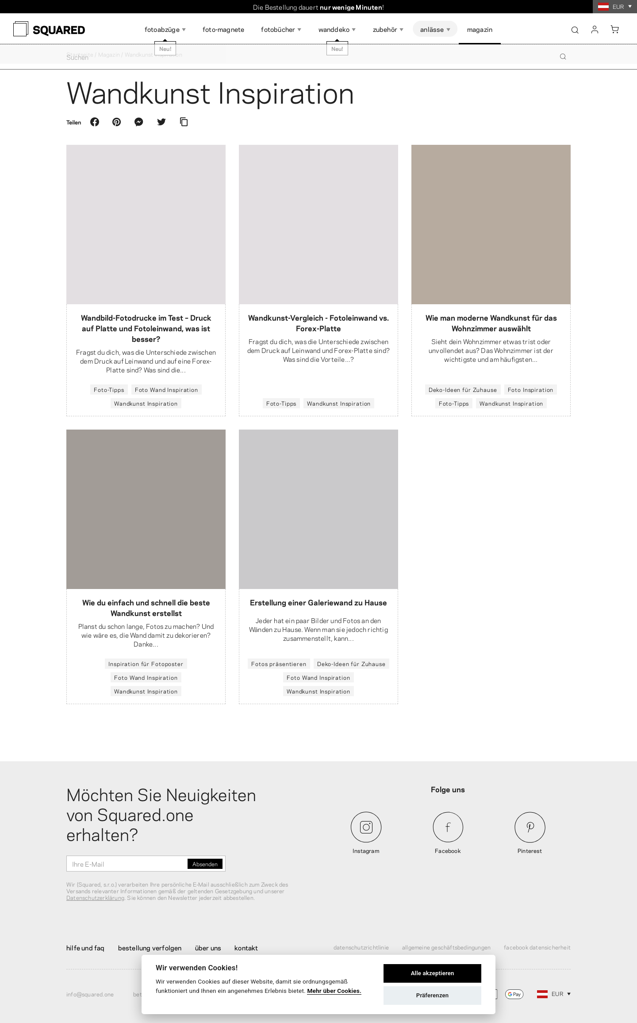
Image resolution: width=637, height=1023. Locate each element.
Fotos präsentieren (278, 663)
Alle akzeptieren (432, 973)
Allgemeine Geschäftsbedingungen (446, 947)
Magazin (109, 54)
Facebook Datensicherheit (537, 947)
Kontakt (246, 947)
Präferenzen (432, 995)
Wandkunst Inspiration (146, 403)
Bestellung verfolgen (150, 947)
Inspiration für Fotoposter (145, 663)
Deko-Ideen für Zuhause (463, 389)
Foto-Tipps (109, 389)
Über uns (208, 947)
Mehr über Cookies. (334, 990)
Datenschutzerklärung (95, 897)
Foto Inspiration (531, 389)
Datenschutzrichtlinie (361, 947)
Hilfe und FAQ (85, 947)
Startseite (79, 54)
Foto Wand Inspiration (166, 389)
